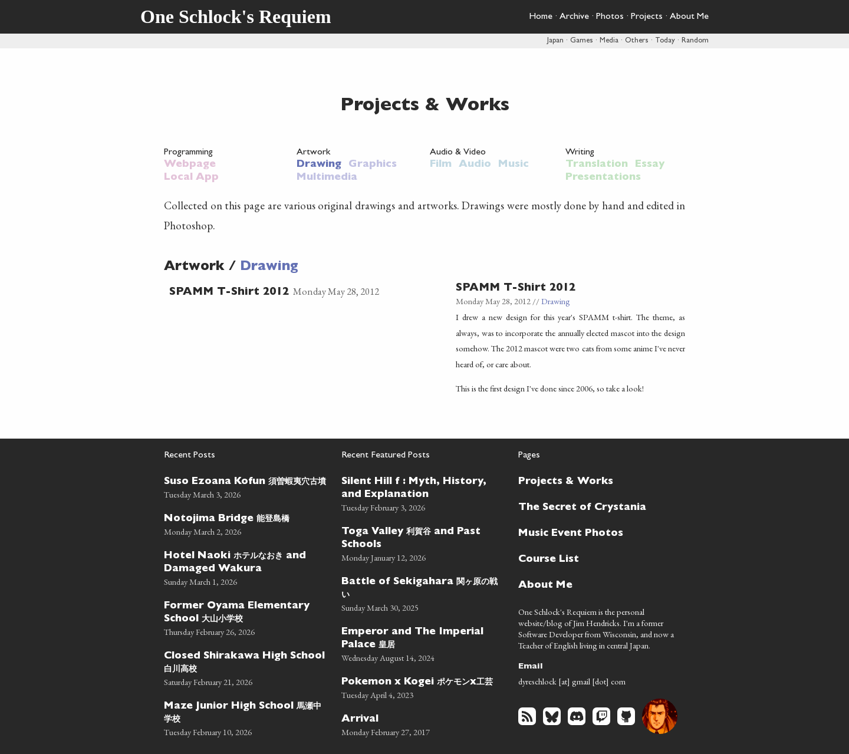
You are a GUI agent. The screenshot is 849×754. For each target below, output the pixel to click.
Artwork (313, 152)
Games (581, 41)
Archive (574, 17)
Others (637, 41)
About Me (689, 17)
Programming (188, 152)
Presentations (603, 178)
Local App (191, 178)
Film (441, 165)
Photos (610, 17)
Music (513, 165)
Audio (475, 165)
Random (695, 41)
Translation (596, 165)
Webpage (190, 165)
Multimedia (327, 178)
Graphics (372, 165)
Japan (555, 41)
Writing (579, 152)
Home (540, 17)
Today (665, 41)
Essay (649, 165)
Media (609, 41)
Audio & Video (458, 152)
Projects (647, 17)
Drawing (319, 165)
